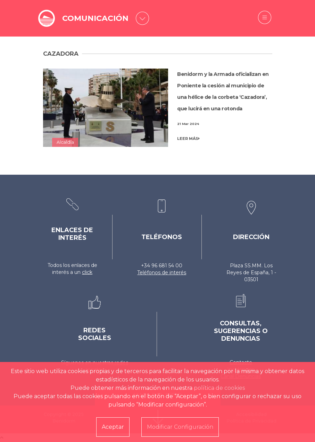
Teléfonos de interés (161, 272)
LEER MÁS (188, 138)
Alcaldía (65, 142)
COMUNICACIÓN (95, 18)
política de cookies (219, 388)
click (87, 272)
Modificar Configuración (180, 427)
